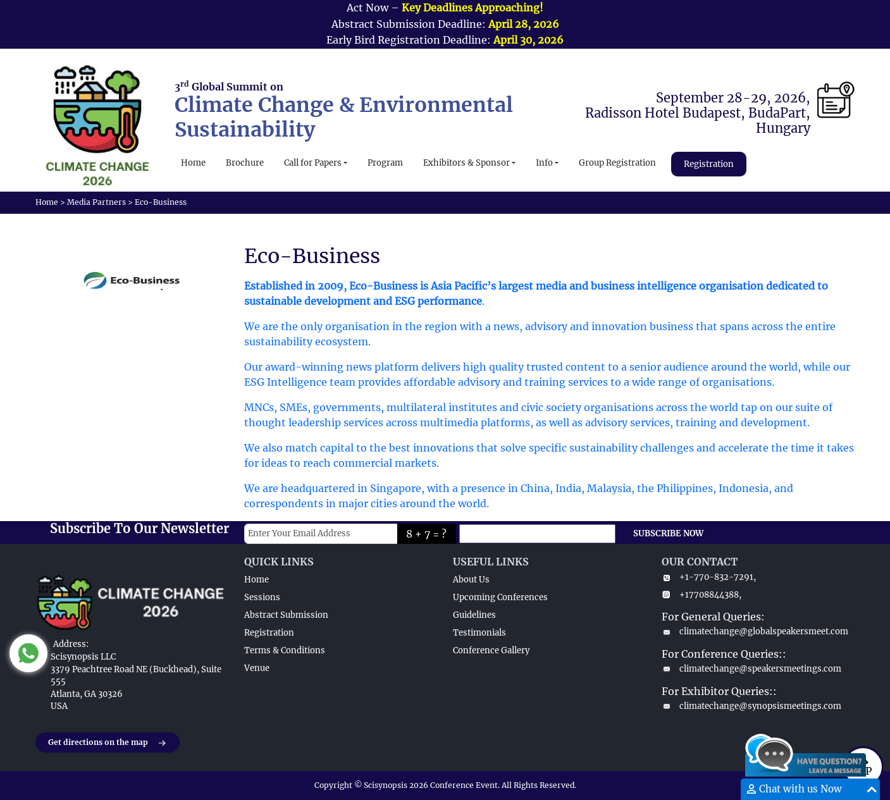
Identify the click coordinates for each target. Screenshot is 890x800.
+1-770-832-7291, (709, 577)
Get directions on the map (107, 743)
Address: (71, 644)
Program (385, 162)
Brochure (245, 162)
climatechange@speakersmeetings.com (751, 668)
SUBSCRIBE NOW (668, 533)
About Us (471, 579)
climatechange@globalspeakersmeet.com (755, 631)
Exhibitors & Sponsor (466, 162)
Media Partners (96, 202)
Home (193, 162)
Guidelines (474, 615)
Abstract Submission (286, 615)
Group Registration (617, 162)
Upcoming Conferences (500, 597)
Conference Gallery (491, 650)
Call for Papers (313, 162)
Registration (709, 164)
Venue (256, 668)
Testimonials (479, 632)
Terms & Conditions (284, 650)
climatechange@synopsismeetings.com (751, 706)
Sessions (262, 597)
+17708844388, (701, 594)
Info (544, 162)
